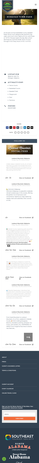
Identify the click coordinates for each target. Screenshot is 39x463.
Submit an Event (8, 384)
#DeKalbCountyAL (12, 242)
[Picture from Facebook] (12, 208)
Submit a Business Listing (11, 366)
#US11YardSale (10, 244)
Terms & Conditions (9, 370)
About (4, 357)
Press (4, 361)
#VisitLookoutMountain (23, 244)
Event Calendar (7, 388)
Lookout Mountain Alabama (21, 158)
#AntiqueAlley (23, 242)
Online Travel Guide (9, 393)
